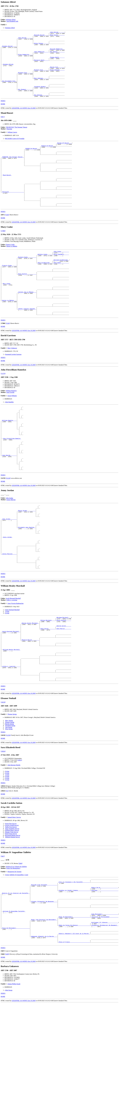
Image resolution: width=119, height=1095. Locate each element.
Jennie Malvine (11, 552)
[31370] (3, 413)
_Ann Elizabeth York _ (9, 91)
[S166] (7, 241)
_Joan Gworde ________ (9, 504)
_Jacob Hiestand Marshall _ (10, 700)
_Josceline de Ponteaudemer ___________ (104, 1003)
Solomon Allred (10, 19)
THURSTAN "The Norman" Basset (16, 140)
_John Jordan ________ (9, 574)
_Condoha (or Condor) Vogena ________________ (74, 971)
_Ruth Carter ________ (47, 697)
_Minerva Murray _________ (30, 710)
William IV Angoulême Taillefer (14, 996)
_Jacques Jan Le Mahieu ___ (26, 326)
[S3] (7, 869)
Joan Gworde (10, 431)
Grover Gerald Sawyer (12, 904)
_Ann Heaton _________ (57, 56)
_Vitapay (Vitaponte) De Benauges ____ (44, 985)
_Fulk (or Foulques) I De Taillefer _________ (74, 961)
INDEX (3, 114)
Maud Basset (7, 195)
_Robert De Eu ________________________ (104, 968)
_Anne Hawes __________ (61, 291)
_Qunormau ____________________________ (104, 971)
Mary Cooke (7, 316)
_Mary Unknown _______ (41, 87)
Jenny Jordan (7, 596)
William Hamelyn (11, 430)
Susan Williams (12, 435)
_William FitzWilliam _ (61, 288)
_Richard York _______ (41, 77)
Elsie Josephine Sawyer (12, 907)
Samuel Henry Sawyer (14, 896)
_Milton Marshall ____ (47, 686)
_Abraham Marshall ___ (63, 683)
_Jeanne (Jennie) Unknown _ (26, 346)
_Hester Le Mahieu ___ (9, 336)
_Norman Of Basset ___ (64, 156)
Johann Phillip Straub (13, 1075)
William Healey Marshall (11, 722)
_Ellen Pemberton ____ (25, 59)
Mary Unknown (12, 387)
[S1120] (8, 530)
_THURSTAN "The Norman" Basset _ (12, 173)
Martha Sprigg (9, 802)
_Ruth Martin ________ (63, 697)
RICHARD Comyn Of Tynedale (14, 151)
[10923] (19, 839)
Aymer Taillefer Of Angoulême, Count (16, 953)
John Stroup (8, 1082)
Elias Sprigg (9, 807)
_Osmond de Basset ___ (48, 159)
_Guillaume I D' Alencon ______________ (104, 1010)
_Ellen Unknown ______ (57, 77)
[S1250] (8, 814)
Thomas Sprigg (12, 793)
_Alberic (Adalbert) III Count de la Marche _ (74, 1023)
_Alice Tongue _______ (41, 46)
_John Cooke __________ (61, 278)
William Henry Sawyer (12, 909)
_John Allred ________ (57, 32)
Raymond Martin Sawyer (12, 914)
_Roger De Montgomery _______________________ (74, 1003)
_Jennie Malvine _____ (9, 616)
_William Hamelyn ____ (9, 463)
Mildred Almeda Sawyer (12, 915)
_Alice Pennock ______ (63, 686)
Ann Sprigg (8, 806)
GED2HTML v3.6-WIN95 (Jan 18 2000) (24, 121)
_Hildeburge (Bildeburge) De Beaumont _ (104, 1013)
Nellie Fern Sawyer (11, 905)
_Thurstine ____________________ (12, 215)
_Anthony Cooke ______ (44, 281)
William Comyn (12, 145)
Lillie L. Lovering (11, 665)
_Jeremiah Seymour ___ (41, 98)
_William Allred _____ (41, 36)
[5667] (3, 935)
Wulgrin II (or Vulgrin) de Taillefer (16, 945)
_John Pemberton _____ (41, 56)
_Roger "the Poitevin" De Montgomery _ (44, 1006)
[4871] (3, 130)
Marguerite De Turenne (14, 950)
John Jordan (9, 550)
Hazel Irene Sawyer (11, 912)
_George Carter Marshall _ (30, 690)
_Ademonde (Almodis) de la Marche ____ (44, 1027)
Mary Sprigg (9, 799)
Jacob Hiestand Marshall (13, 664)
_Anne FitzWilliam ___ (44, 291)
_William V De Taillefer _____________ (44, 965)
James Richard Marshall (12, 675)
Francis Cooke (10, 271)
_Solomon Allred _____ (9, 49)
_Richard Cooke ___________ (26, 284)
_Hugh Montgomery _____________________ (104, 1000)
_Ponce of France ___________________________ (74, 1033)
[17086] (3, 257)
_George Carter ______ (63, 693)
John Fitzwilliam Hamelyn (12, 484)
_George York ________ (57, 74)
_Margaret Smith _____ (41, 66)
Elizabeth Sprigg (10, 804)
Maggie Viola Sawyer (11, 910)
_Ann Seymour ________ (25, 101)
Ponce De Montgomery (13, 947)
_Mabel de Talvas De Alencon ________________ (74, 1013)
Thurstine (9, 142)
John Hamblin (9, 441)
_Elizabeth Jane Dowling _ (26, 584)
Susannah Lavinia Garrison (13, 394)
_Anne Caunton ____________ (26, 305)
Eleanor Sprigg (9, 801)
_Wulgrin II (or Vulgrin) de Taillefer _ (15, 975)
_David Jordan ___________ (26, 564)
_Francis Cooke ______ (9, 295)
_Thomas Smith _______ (57, 62)
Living (7, 677)
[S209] (7, 1046)
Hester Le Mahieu (11, 272)
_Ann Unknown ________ (41, 108)
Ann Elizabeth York (12, 21)
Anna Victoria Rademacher (15, 669)
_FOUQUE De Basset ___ (32, 163)
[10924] (3, 830)
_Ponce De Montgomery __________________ (15, 1017)
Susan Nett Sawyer (11, 902)
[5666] (20, 942)
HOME (3, 117)
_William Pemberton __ (57, 52)
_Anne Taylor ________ (57, 36)
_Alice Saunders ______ (61, 281)
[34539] (3, 781)
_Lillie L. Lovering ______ (10, 742)
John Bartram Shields (13, 843)
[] (3, 241)
